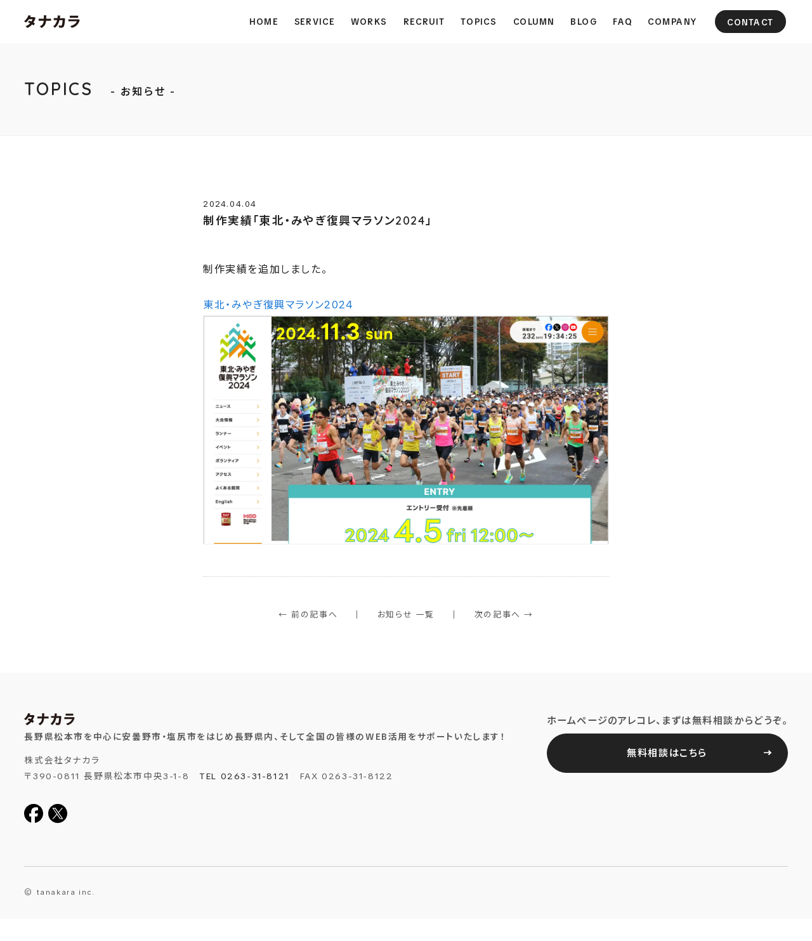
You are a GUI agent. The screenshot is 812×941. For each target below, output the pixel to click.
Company (672, 21)
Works (369, 21)
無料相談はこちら (667, 753)
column (533, 21)
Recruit (424, 21)
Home (263, 21)
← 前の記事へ (307, 614)
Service (314, 21)
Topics (479, 21)
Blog (583, 21)
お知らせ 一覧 (406, 614)
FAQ (622, 21)
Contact (750, 22)
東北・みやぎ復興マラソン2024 (406, 421)
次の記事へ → (504, 614)
